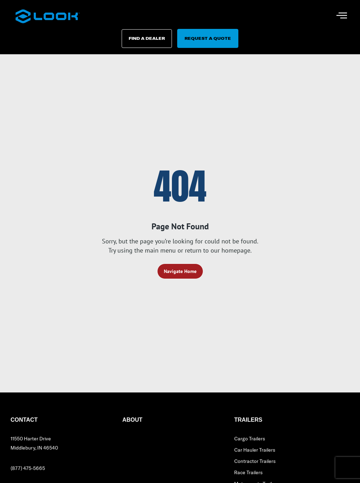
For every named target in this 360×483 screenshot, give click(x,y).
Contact (24, 422)
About (132, 422)
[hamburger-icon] (341, 16)
